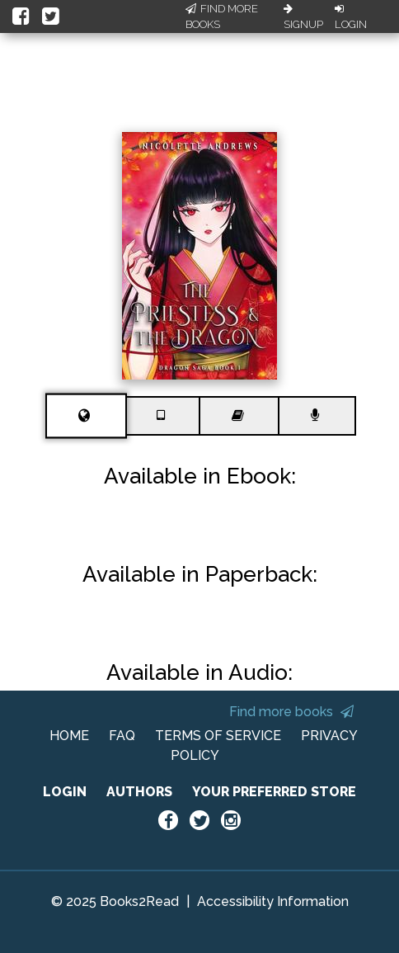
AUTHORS (139, 792)
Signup (303, 17)
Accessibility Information (273, 901)
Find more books (291, 711)
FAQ (122, 735)
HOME (69, 735)
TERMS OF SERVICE (218, 735)
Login (351, 17)
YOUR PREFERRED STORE (274, 792)
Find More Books (221, 16)
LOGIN (65, 792)
